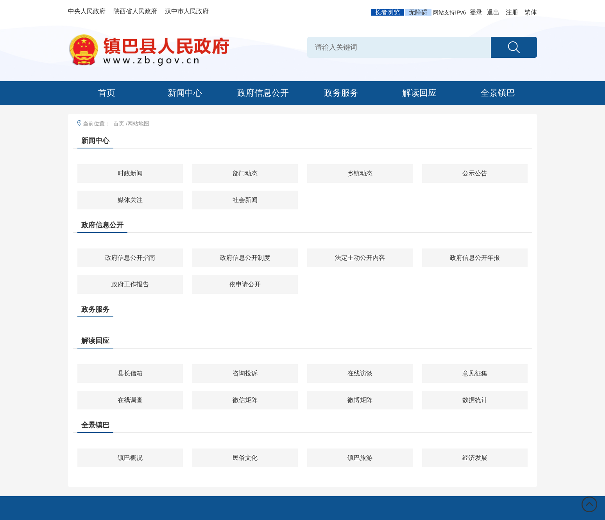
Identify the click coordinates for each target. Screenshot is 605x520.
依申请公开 (245, 284)
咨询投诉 (245, 373)
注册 (512, 12)
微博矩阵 (359, 400)
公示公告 (474, 173)
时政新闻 (130, 173)
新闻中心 (185, 93)
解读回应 (419, 93)
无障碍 (418, 12)
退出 (493, 12)
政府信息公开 (263, 93)
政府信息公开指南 (130, 257)
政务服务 (341, 93)
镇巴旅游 (359, 457)
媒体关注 (130, 200)
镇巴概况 (130, 457)
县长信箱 (130, 373)
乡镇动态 (359, 173)
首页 (106, 93)
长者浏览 (387, 12)
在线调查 (130, 400)
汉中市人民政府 (187, 11)
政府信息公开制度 (245, 257)
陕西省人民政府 (135, 11)
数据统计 (474, 400)
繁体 (530, 12)
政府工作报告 (130, 284)
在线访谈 (359, 373)
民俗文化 (245, 457)
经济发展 (474, 457)
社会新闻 (245, 200)
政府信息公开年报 (475, 257)
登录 (476, 12)
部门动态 (245, 173)
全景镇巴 (498, 93)
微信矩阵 (245, 400)
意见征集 (474, 373)
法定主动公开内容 (360, 257)
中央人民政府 (87, 11)
